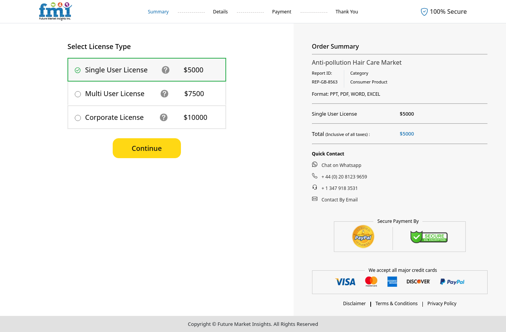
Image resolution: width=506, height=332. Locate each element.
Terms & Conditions (396, 303)
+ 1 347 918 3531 (335, 188)
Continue (147, 148)
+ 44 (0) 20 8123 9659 (339, 176)
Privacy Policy (442, 303)
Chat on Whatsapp (336, 165)
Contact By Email (335, 199)
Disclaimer (354, 303)
